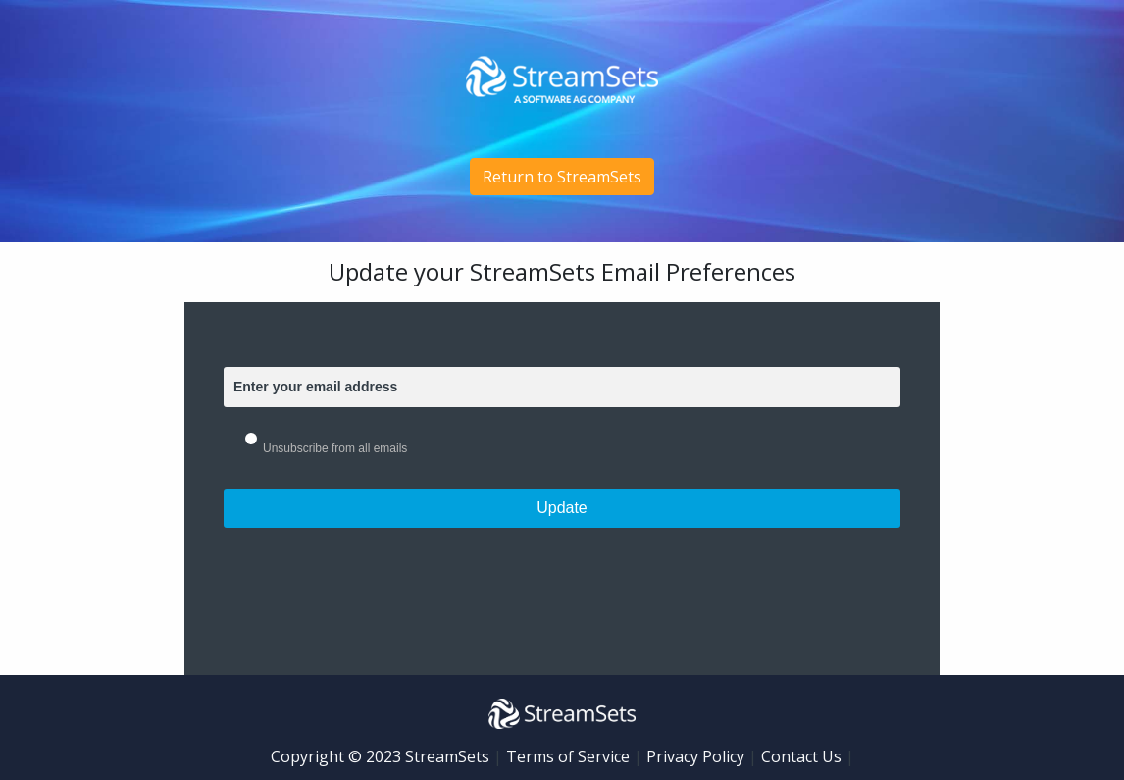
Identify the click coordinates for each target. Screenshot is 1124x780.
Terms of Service (568, 756)
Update (562, 507)
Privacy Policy (695, 756)
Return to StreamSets (562, 176)
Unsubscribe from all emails (335, 448)
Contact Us (801, 756)
